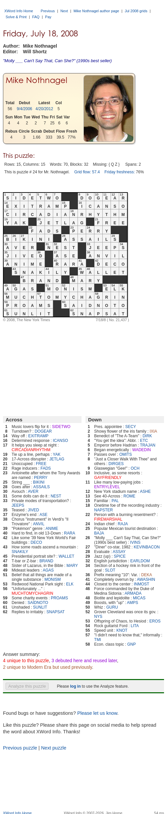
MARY (72, 565)
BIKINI (39, 482)
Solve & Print (16, 17)
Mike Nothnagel (36, 80)
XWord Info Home (18, 11)
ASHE (145, 491)
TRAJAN (147, 445)
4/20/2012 (44, 109)
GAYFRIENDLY (107, 477)
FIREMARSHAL (108, 519)
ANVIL (39, 524)
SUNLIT (40, 607)
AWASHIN (146, 579)
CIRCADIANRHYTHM (31, 450)
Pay (48, 17)
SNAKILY (20, 551)
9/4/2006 (24, 109)
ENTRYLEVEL (107, 487)
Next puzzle (53, 747)
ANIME (52, 528)
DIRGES (116, 463)
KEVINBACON (147, 547)
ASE (44, 514)
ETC (144, 440)
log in (75, 686)
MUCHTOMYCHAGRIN (32, 593)
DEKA (146, 575)
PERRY (41, 477)
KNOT (122, 630)
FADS (46, 468)
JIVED (33, 510)
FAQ (36, 17)
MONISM (53, 579)
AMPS (132, 602)
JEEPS (18, 505)
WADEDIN (141, 450)
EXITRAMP (38, 436)
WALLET (66, 556)
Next (64, 11)
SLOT (110, 570)
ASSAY (119, 551)
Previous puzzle (20, 747)
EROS (155, 621)
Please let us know (97, 713)
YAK (56, 454)
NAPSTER (103, 510)
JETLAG (56, 459)
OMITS (125, 454)
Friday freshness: (119, 172)
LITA (135, 625)
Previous (48, 11)
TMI (97, 639)
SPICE (120, 556)
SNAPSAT (56, 612)
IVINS (135, 542)
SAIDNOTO (37, 602)
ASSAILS (41, 487)
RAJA (123, 524)
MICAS (139, 598)
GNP (131, 644)
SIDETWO (61, 426)
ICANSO (60, 440)
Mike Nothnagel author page (96, 11)
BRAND (46, 561)
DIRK (147, 436)
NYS (98, 616)
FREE (41, 463)
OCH (135, 468)
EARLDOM (140, 561)
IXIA (153, 431)
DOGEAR (43, 431)
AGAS (48, 570)
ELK (70, 584)
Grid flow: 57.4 (87, 172)
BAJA (99, 533)
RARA (69, 533)
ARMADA (132, 593)
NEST (55, 496)
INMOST (141, 584)
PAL (115, 500)
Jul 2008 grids (136, 11)
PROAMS (59, 598)
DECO (36, 542)
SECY (130, 426)
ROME (129, 496)
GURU (112, 607)
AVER (33, 491)
